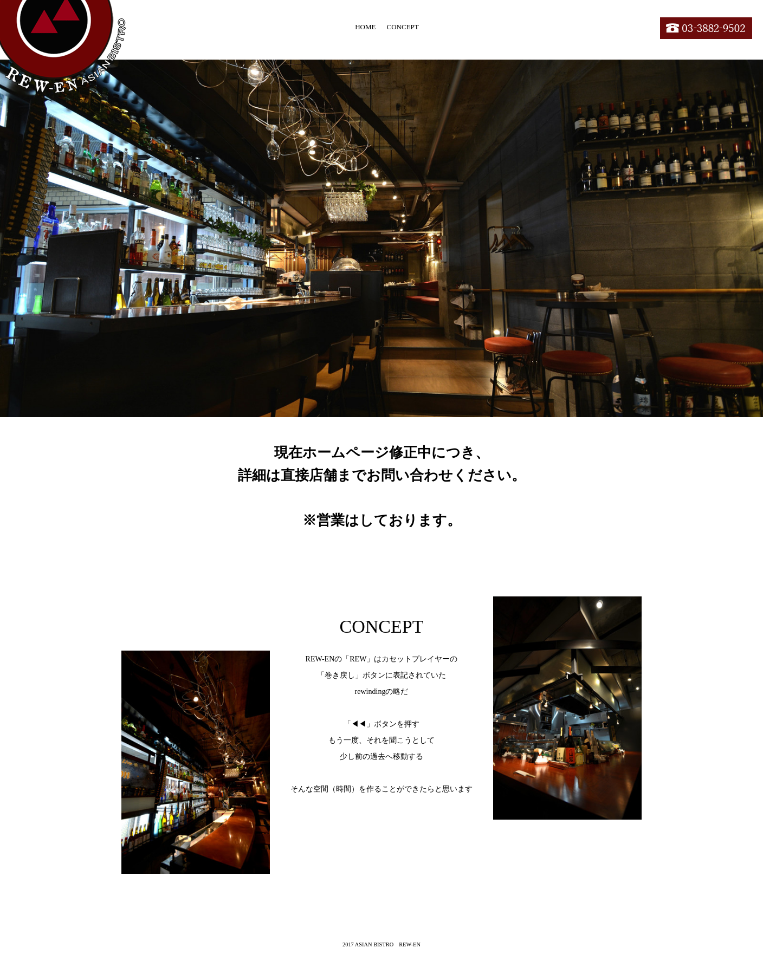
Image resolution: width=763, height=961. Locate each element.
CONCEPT (403, 27)
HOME (365, 27)
